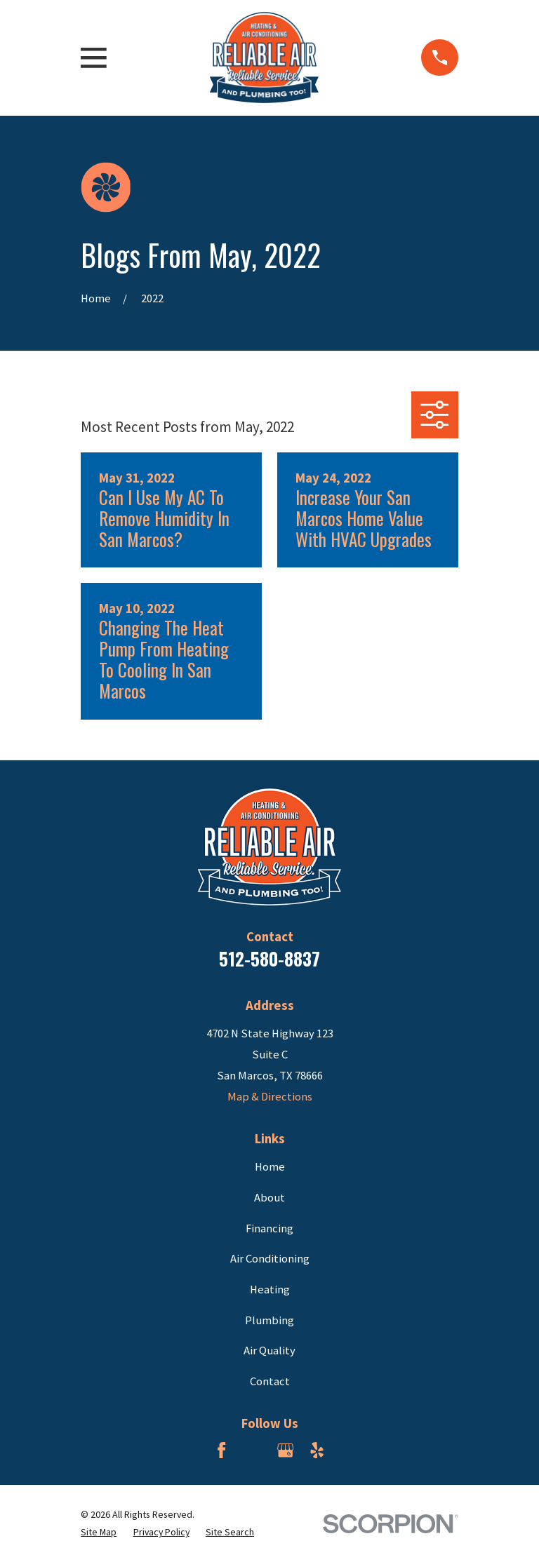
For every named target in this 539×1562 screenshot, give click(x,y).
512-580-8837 (269, 958)
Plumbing (269, 1320)
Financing (269, 1228)
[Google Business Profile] (285, 1450)
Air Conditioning (270, 1258)
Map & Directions (269, 1096)
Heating (270, 1289)
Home (270, 1166)
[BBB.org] (254, 1450)
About (269, 1197)
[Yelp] (317, 1450)
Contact (270, 1381)
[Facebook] (221, 1450)
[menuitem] (99, 1532)
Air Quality (269, 1350)
